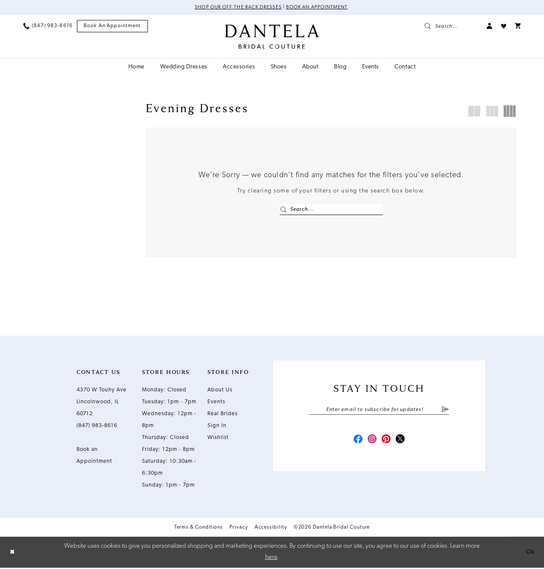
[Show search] (451, 26)
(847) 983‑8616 (96, 426)
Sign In (217, 426)
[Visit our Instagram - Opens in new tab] (371, 442)
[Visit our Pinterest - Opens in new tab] (387, 442)
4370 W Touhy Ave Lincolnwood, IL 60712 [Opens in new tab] (101, 402)
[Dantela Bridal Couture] (272, 37)
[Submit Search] (283, 209)
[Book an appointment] (112, 26)
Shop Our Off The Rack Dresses (236, 7)
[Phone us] (48, 26)
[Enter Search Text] (331, 209)
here (271, 558)
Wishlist (218, 438)
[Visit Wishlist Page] (503, 26)
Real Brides (222, 414)
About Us (219, 390)
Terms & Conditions (198, 528)
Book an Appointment (318, 7)
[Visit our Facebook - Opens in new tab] (356, 442)
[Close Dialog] (12, 553)
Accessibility (271, 528)
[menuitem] (48, 26)
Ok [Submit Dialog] (530, 553)
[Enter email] (379, 410)
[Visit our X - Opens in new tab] (402, 442)
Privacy (238, 528)
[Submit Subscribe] (445, 410)
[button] (489, 26)
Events (216, 402)
